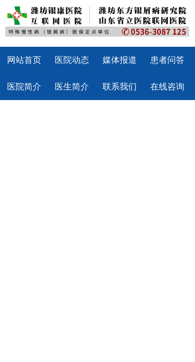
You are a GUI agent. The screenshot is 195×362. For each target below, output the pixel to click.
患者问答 (167, 60)
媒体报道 (120, 60)
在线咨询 (167, 87)
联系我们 (120, 87)
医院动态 (72, 60)
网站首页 (24, 60)
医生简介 (72, 87)
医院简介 (24, 87)
